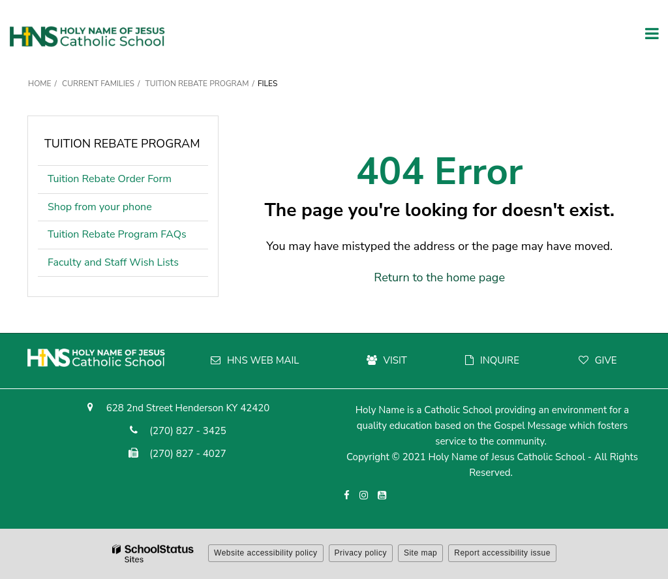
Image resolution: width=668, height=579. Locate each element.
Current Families (98, 83)
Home (40, 83)
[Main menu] (651, 32)
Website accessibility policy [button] (266, 552)
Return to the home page (439, 277)
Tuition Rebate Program (197, 83)
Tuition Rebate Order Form (128, 181)
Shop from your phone (100, 207)
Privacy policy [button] (361, 552)
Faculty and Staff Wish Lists (113, 262)
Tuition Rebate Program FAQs (117, 234)
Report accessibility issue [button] (502, 552)
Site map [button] (420, 552)
